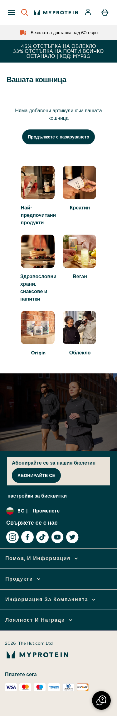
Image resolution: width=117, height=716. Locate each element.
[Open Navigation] (12, 12)
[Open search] (24, 12)
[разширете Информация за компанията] (51, 600)
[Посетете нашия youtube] (57, 537)
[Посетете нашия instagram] (12, 537)
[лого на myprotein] (56, 12)
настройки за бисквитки (37, 495)
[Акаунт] (88, 12)
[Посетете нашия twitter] (72, 537)
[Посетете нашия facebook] (27, 537)
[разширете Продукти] (23, 579)
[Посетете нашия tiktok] (42, 537)
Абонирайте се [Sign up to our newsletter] (36, 475)
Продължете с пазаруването (58, 136)
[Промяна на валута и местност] (58, 511)
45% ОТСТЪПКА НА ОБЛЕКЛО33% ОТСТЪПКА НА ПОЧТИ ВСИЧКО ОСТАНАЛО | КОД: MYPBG (58, 51)
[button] (101, 700)
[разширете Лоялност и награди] (39, 620)
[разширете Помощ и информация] (42, 559)
